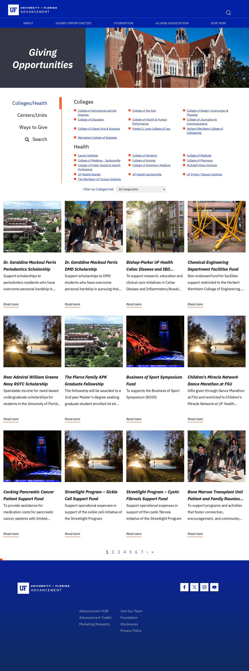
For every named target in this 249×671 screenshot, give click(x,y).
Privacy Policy (131, 630)
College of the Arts (144, 110)
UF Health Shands (89, 174)
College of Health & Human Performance (149, 121)
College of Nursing (144, 160)
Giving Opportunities (73, 23)
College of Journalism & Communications (202, 121)
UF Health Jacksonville (147, 174)
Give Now (218, 23)
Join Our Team (131, 611)
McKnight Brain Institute (202, 165)
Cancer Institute (88, 155)
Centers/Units (32, 115)
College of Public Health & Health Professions (99, 167)
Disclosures (129, 624)
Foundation (123, 23)
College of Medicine (199, 155)
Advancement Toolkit (95, 617)
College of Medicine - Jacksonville (99, 160)
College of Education (91, 119)
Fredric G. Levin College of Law (151, 128)
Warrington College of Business (97, 137)
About (28, 23)
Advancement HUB (93, 611)
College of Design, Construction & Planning (207, 113)
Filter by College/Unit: (98, 189)
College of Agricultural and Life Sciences (97, 113)
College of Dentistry (144, 155)
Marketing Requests (94, 624)
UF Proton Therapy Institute (204, 174)
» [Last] (152, 552)
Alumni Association (172, 23)
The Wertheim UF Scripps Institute (99, 179)
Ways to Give (33, 127)
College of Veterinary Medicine (151, 165)
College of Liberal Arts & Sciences (99, 128)
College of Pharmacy (200, 160)
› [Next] (147, 552)
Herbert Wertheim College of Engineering (205, 131)
